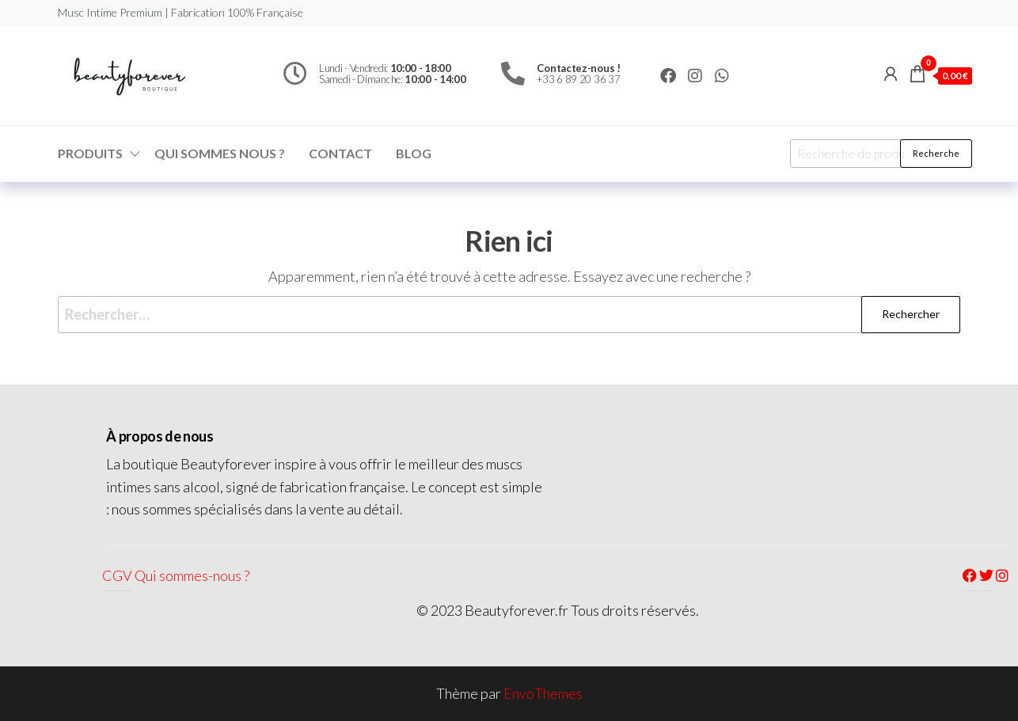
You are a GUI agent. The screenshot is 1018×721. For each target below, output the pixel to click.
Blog (413, 153)
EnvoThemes (543, 693)
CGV (117, 575)
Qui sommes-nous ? (192, 575)
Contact (340, 153)
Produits (90, 153)
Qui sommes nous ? (219, 153)
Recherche (936, 153)
